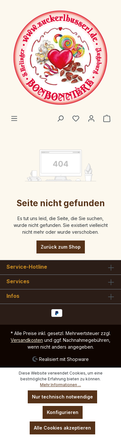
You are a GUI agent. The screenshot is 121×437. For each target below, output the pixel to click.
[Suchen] (60, 118)
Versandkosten (27, 340)
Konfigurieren (62, 412)
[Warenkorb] (107, 118)
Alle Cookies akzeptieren (62, 428)
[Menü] (14, 118)
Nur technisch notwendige (62, 396)
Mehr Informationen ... (60, 384)
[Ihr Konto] (91, 118)
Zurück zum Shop (61, 247)
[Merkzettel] (76, 118)
